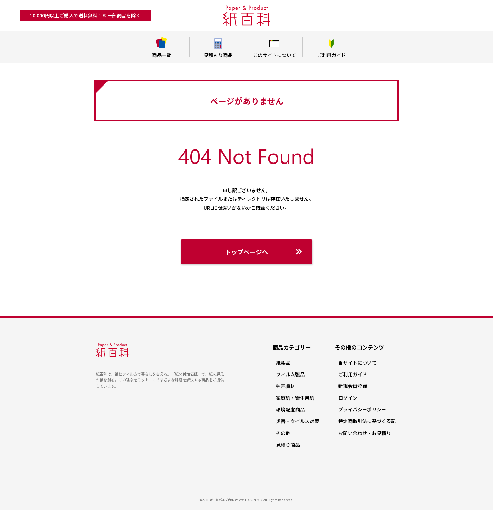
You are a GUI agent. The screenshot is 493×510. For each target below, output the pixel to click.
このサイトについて (274, 47)
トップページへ (263, 251)
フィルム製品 (290, 374)
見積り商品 (288, 444)
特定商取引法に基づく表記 (367, 421)
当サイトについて (357, 362)
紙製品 (283, 362)
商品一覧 (161, 47)
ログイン (347, 397)
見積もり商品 (218, 47)
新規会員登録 (352, 385)
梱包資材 (285, 385)
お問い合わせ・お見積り (364, 433)
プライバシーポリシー (362, 409)
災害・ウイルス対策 (297, 421)
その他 (283, 433)
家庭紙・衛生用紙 (295, 397)
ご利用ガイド (331, 47)
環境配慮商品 (290, 409)
